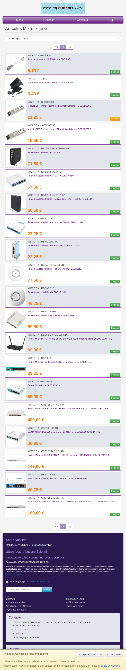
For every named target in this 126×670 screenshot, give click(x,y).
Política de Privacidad (14, 574)
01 (63, 47)
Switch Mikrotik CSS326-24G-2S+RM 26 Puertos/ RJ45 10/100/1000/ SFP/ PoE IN (69, 455)
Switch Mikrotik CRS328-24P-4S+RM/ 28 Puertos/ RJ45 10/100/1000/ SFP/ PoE (68, 408)
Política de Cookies (110, 665)
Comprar (115, 72)
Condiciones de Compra (18, 606)
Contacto (80, 19)
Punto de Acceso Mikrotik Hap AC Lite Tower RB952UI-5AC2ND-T (61, 199)
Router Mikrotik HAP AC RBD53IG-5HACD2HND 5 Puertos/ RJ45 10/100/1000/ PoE (70, 338)
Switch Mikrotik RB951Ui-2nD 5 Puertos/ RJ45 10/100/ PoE (57, 478)
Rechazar (97, 654)
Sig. (69, 47)
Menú (17, 19)
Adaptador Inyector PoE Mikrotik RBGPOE (49, 59)
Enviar (47, 589)
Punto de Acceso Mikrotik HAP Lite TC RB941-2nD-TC (55, 245)
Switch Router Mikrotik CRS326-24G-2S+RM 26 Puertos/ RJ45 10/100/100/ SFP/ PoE (71, 501)
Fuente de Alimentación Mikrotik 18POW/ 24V (51, 82)
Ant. (56, 47)
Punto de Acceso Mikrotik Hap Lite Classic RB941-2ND (55, 222)
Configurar (84, 654)
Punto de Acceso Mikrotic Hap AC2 (45, 152)
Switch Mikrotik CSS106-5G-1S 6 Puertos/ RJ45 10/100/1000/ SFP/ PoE (64, 432)
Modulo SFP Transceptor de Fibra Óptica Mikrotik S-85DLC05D (59, 129)
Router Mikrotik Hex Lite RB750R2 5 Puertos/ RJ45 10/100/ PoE (60, 362)
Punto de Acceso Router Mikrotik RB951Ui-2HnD (52, 315)
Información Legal (75, 599)
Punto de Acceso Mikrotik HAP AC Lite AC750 (51, 175)
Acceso (47, 19)
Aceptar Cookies (113, 654)
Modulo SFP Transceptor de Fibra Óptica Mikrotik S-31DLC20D (59, 106)
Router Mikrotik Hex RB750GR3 (44, 385)
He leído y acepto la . (30, 581)
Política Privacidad (15, 602)
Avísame (115, 118)
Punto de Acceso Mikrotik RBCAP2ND (47, 292)
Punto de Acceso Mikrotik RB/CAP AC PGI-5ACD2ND (55, 269)
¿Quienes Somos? (16, 609)
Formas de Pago (74, 606)
